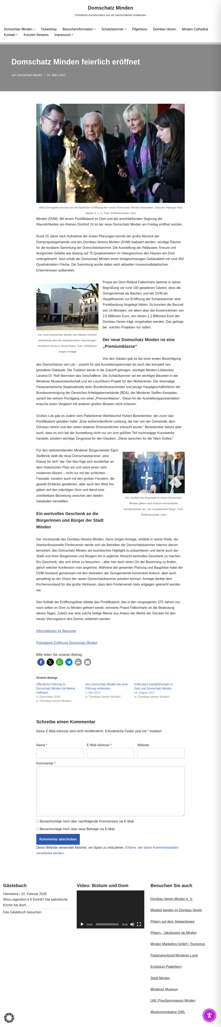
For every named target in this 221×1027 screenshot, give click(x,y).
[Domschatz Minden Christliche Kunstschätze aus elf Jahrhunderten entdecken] (110, 11)
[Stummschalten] (132, 924)
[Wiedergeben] (82, 924)
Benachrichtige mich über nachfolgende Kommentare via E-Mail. (87, 821)
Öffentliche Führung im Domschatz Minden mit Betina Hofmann (55, 688)
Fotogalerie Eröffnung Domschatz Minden (66, 643)
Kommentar (46, 763)
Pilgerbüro (139, 29)
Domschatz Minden (29, 75)
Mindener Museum (164, 989)
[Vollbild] (139, 924)
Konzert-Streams (36, 35)
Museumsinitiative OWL (168, 1012)
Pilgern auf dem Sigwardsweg (172, 921)
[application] (110, 909)
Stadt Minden (160, 978)
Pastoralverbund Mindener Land (174, 955)
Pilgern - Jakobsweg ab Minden (174, 933)
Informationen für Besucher (56, 631)
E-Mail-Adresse (99, 745)
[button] (34, 29)
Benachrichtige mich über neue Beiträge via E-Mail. (77, 829)
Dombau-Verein (164, 29)
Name (41, 745)
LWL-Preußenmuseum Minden (173, 1000)
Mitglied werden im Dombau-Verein (176, 910)
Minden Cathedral (195, 29)
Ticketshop (49, 29)
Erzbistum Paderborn (166, 966)
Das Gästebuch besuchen (22, 912)
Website (143, 745)
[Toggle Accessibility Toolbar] (209, 1015)
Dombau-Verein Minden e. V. (172, 899)
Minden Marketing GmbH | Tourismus (178, 944)
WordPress (45, 1021)
